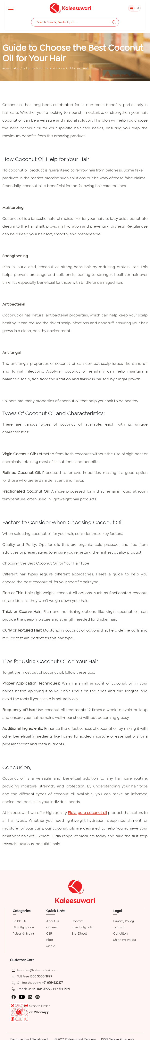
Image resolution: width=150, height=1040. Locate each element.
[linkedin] (30, 997)
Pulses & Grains (24, 933)
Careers (52, 927)
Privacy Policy (123, 921)
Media (50, 946)
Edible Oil (20, 921)
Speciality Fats (82, 927)
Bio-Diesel (79, 933)
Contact (77, 921)
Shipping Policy (124, 940)
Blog (16, 68)
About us (52, 921)
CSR (49, 933)
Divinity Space (23, 927)
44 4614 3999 (41, 989)
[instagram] (37, 997)
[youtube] (22, 997)
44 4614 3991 (61, 989)
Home (6, 68)
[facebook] (14, 997)
